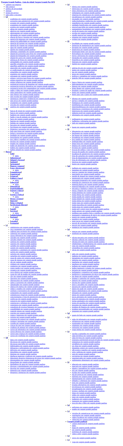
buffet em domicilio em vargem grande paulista (27, 146)
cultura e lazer (16, 178)
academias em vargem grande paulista (24, 19)
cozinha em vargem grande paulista (23, 323)
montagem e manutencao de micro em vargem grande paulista (94, 215)
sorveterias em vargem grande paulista (86, 356)
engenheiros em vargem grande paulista (86, 23)
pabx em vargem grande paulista (84, 254)
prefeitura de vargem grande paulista (85, 432)
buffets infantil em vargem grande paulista (25, 150)
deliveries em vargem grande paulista (24, 350)
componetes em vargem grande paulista (24, 293)
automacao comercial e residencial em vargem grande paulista (33, 99)
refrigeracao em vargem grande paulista (86, 321)
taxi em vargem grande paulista (83, 370)
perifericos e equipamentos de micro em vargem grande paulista (95, 274)
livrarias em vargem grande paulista (85, 148)
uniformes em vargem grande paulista (86, 407)
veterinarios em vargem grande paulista (86, 415)
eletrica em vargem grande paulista (85, 7)
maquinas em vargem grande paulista (85, 170)
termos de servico (12, 13)
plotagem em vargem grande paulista (85, 293)
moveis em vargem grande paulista (84, 225)
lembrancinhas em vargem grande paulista (87, 141)
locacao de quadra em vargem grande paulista (88, 152)
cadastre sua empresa (13, 5)
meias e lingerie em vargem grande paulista (88, 191)
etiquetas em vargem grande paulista (85, 37)
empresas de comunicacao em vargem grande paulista (91, 15)
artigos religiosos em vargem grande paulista (26, 82)
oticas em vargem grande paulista (84, 250)
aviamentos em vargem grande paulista (24, 103)
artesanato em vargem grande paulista (24, 76)
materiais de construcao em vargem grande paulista (90, 182)
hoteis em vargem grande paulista (84, 92)
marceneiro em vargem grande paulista (86, 174)
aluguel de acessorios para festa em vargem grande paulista (31, 54)
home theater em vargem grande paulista (87, 88)
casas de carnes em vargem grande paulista (25, 258)
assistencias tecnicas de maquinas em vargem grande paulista (32, 84)
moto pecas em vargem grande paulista (86, 221)
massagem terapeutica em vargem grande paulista (90, 180)
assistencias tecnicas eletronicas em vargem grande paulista (32, 86)
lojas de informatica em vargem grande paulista (89, 160)
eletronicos (15, 186)
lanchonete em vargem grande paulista (86, 133)
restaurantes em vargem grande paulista (86, 323)
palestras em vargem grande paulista (85, 260)
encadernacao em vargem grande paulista (87, 17)
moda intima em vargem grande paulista (86, 201)
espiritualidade (16, 189)
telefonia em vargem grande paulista (85, 377)
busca (8, 152)
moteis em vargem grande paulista (84, 217)
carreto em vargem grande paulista (22, 252)
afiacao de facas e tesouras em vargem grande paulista (30, 37)
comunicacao (16, 172)
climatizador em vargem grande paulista (25, 285)
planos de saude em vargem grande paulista (88, 289)
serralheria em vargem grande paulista (86, 344)
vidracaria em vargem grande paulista (85, 419)
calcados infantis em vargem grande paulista (26, 240)
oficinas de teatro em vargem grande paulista (88, 242)
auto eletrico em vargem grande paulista (24, 94)
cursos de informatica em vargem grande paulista (28, 330)
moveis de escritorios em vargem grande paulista (90, 223)
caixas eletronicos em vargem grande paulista (26, 236)
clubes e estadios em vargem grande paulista (26, 289)
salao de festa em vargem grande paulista (87, 338)
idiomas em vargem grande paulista (85, 99)
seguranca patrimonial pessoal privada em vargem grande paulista (96, 340)
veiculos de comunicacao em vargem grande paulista (91, 413)
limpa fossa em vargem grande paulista (86, 144)
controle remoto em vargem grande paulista (26, 311)
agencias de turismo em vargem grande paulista (27, 43)
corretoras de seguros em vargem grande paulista (28, 319)
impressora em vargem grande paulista (86, 111)
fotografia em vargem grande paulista (85, 58)
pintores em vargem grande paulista (85, 280)
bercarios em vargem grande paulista (23, 125)
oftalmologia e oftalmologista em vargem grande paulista (93, 244)
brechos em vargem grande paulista (23, 141)
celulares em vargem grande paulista (23, 264)
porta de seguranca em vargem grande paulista (89, 299)
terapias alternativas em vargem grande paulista (89, 385)
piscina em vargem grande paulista (84, 283)
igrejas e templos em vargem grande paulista (88, 101)
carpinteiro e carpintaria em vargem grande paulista (29, 250)
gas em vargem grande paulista (83, 72)
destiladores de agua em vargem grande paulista (27, 364)
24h (12, 154)
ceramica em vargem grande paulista (23, 270)
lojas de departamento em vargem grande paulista (90, 158)
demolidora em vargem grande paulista (24, 352)
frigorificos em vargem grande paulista (86, 60)
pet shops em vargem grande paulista (85, 276)
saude (13, 209)
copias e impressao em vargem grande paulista (27, 315)
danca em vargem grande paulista (22, 340)
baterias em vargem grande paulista (23, 121)
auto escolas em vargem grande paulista (24, 97)
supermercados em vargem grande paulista (87, 358)
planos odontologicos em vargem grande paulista (90, 291)
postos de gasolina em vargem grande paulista (89, 303)
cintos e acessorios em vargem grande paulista (27, 283)
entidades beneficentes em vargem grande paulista (90, 25)
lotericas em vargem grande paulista (85, 162)
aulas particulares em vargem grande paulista (26, 92)
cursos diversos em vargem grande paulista (26, 332)
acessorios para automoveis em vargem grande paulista (30, 21)
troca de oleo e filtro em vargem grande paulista (89, 403)
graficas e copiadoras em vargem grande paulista (90, 76)
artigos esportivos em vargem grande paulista (26, 80)
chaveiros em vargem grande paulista (23, 278)
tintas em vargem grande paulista (84, 393)
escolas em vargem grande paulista (84, 33)
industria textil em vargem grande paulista (87, 113)
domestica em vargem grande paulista (24, 370)
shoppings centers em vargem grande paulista (88, 348)
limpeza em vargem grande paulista (85, 146)
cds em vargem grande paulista (21, 262)
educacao (14, 182)
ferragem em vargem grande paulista (85, 47)
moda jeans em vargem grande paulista (86, 203)
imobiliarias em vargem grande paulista (86, 105)
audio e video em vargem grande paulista (25, 90)
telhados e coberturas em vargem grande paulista (90, 381)
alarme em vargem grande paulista (22, 50)
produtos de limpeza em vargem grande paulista (89, 307)
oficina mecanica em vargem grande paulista (88, 238)
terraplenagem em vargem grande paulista (87, 389)
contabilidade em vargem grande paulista (25, 309)
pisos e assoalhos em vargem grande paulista (88, 285)
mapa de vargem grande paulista (84, 428)
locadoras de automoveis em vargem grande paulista (91, 154)
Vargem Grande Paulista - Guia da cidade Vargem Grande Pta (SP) (28, 2)
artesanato (15, 164)
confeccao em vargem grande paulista (24, 299)
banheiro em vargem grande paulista (23, 115)
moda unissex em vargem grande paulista (87, 211)
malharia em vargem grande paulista (85, 168)
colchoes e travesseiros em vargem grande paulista (28, 291)
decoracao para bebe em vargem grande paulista (27, 344)
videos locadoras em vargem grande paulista (88, 417)
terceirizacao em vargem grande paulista (86, 387)
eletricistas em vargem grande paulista (86, 9)
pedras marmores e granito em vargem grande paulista (92, 268)
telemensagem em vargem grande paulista (87, 379)
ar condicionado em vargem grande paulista (26, 70)
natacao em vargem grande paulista (85, 231)
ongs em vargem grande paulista (84, 246)
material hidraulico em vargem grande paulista (89, 186)
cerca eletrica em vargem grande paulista (25, 272)
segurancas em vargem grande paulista (86, 342)
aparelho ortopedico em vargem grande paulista (27, 64)
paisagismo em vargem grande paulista (86, 258)
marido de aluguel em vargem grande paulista (88, 176)
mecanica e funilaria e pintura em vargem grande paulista (93, 189)
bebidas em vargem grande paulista (23, 123)
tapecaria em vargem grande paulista (85, 366)
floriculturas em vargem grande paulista (86, 54)
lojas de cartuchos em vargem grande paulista (88, 156)
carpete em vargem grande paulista (23, 248)
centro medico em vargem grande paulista (25, 268)
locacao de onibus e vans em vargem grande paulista (91, 150)
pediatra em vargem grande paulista (85, 266)
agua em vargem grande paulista (22, 47)
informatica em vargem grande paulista (86, 115)
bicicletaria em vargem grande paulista (24, 127)
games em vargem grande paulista (84, 70)
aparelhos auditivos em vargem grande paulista (27, 66)
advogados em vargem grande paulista (24, 35)
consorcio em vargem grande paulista (24, 301)
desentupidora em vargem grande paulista (25, 360)
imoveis (14, 201)
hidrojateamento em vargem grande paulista (88, 84)
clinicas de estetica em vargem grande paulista (27, 287)
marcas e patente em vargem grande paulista (88, 172)
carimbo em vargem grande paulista (23, 246)
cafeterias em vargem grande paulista (23, 233)
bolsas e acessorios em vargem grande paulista (27, 133)
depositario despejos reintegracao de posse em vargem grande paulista (35, 358)
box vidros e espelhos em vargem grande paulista (28, 139)
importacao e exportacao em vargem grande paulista (91, 109)
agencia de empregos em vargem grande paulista (28, 39)
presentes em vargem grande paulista (85, 305)
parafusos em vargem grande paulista (85, 264)
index (17, 156)
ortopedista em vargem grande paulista (86, 248)
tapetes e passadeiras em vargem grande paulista (89, 368)
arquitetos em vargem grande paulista (24, 74)
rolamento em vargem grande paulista (86, 325)
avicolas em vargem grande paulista (23, 105)
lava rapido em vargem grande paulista (86, 139)
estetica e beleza (17, 195)
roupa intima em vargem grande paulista (86, 330)
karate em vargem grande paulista (84, 127)
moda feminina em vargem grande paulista (87, 193)
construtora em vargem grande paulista (24, 305)
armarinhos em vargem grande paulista (24, 72)
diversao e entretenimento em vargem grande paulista (29, 366)
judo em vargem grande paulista (83, 123)
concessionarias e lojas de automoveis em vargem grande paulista (34, 297)
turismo (14, 217)
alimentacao (15, 158)
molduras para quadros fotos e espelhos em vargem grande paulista (96, 213)
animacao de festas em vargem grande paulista (27, 60)
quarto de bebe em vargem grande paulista (87, 315)
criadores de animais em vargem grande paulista (27, 327)
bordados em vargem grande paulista (23, 135)
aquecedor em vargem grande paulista (24, 68)
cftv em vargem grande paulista (21, 276)
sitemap (8, 11)
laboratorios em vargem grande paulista (86, 131)
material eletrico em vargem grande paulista (88, 184)
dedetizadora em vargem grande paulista (25, 346)
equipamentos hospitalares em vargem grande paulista (91, 29)
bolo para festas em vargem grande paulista (26, 131)
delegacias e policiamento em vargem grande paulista (29, 348)
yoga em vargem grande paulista (84, 442)
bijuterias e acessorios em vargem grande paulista (28, 129)
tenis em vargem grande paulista (84, 383)
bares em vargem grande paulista (22, 119)
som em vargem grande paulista (83, 354)
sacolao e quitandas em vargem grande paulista (89, 334)
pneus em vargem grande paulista (84, 295)
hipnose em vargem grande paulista (85, 86)
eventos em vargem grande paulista (85, 39)
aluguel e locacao (17, 160)
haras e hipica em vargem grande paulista (87, 82)
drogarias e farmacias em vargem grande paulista (28, 372)
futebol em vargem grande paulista (84, 64)
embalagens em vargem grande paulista (86, 13)
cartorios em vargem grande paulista (23, 254)
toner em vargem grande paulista (84, 397)
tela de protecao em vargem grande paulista (88, 374)
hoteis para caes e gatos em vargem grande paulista (90, 94)
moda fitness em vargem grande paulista (86, 195)
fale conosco (10, 7)
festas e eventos (17, 199)
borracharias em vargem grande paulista (24, 137)
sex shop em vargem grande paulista (85, 346)
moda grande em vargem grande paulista (87, 197)
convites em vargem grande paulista (23, 313)
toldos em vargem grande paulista (84, 395)
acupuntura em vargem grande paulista (24, 25)
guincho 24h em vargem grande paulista (86, 78)
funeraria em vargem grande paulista (85, 62)
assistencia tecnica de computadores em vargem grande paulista (33, 88)
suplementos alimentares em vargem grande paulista (91, 360)
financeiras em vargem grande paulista (86, 50)
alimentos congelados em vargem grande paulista (28, 52)
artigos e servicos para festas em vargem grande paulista (30, 78)
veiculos (14, 221)
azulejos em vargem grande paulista (23, 107)
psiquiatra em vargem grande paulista (85, 311)
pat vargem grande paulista (82, 430)
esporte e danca (17, 191)
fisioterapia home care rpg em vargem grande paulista (91, 52)
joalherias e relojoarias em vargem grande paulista (90, 121)
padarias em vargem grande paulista (85, 256)
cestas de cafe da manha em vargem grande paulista (29, 274)
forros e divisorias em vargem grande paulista (88, 56)
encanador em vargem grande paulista (86, 19)
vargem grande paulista (77, 421)
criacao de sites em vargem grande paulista (25, 325)
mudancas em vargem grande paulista (86, 227)
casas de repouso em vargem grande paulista (26, 260)
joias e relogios (16, 203)
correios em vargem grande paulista (23, 317)
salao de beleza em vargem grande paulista (87, 336)
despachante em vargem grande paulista (24, 362)
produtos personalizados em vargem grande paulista (91, 309)
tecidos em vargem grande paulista (84, 372)
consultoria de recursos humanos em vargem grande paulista (32, 307)
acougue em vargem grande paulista (23, 23)
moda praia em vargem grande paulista (86, 207)
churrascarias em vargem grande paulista (25, 280)
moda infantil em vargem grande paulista (87, 199)
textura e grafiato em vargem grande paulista (88, 391)
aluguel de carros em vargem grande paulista (26, 58)
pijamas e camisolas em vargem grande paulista (89, 278)
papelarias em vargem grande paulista (86, 262)
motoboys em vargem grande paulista (85, 219)
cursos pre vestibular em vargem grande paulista (27, 336)
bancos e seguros (17, 166)
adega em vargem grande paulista (22, 29)
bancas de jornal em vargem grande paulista (26, 111)
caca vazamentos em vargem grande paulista (26, 229)
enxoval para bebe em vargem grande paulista (88, 27)
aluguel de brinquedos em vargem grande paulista (28, 56)
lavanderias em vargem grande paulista (86, 137)
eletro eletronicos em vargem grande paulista (88, 11)
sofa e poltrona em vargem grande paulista (87, 352)
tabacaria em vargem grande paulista (85, 364)
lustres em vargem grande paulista (84, 164)
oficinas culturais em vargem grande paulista (88, 240)
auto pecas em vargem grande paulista (24, 101)
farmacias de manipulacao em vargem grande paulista (91, 45)
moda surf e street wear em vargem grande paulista (90, 209)
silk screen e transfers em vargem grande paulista (90, 350)
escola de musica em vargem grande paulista (88, 31)
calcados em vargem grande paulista (23, 238)
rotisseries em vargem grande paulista (86, 327)
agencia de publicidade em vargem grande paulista (28, 41)
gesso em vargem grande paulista (84, 74)
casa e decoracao (17, 168)
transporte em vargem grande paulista (86, 401)
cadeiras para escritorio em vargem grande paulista (28, 231)
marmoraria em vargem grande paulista (86, 178)
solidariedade (16, 215)
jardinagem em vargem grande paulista (86, 119)
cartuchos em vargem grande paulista (23, 256)
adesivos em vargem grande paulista (23, 31)
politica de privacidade (14, 9)
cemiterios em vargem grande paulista (24, 266)
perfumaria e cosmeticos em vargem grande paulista (91, 272)
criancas (14, 176)
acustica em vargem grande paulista (23, 27)
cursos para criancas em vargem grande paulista (27, 334)
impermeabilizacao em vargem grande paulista (89, 107)
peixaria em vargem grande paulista (85, 270)
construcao (15, 174)
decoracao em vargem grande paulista (24, 342)
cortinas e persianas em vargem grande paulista (27, 321)
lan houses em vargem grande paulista (86, 135)
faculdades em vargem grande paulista (86, 43)
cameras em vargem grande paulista (23, 242)
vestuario (14, 223)
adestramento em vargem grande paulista (25, 33)
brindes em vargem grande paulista (23, 144)
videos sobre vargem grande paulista (85, 434)
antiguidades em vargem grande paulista (25, 62)
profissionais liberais (19, 205)
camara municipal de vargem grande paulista (88, 424)
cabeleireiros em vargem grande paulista (25, 227)
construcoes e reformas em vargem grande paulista (28, 303)
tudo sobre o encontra (13, 15)
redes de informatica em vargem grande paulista (89, 319)
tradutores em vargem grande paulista (86, 399)
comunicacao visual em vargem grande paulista (27, 295)
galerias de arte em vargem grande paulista (87, 68)
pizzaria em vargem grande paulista (85, 287)
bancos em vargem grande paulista (22, 113)
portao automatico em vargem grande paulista (88, 301)
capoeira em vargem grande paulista (23, 244)
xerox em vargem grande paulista (84, 438)
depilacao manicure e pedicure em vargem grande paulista (31, 356)
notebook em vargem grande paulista (85, 233)
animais (14, 162)
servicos (14, 211)
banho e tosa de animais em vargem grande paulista (29, 117)
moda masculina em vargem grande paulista (88, 205)
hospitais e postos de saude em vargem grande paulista (92, 90)
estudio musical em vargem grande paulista (88, 35)
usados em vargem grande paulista (84, 409)
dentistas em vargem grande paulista (23, 354)
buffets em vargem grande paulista (22, 148)
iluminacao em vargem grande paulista (86, 103)
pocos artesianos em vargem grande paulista (88, 297)
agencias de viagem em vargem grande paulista (27, 45)
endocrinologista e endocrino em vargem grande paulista (92, 21)
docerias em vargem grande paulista (23, 368)
